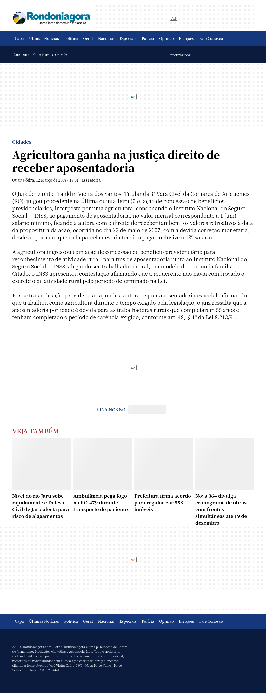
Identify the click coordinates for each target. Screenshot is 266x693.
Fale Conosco (211, 38)
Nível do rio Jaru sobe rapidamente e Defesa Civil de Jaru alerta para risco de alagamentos (40, 505)
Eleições (186, 38)
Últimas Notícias (44, 38)
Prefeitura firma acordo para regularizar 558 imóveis (162, 502)
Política (71, 38)
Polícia (148, 38)
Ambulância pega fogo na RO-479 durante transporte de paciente (100, 502)
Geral (88, 38)
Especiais (127, 38)
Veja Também (35, 430)
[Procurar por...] (196, 54)
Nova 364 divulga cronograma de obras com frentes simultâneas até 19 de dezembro (221, 509)
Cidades (21, 141)
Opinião (166, 38)
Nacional (106, 38)
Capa (19, 38)
